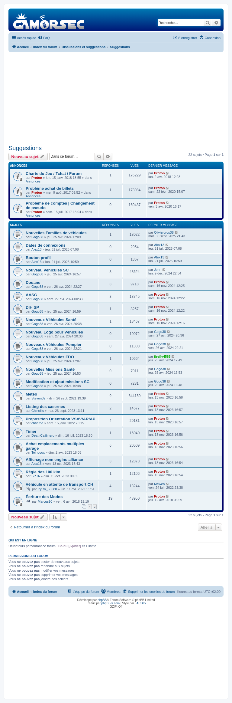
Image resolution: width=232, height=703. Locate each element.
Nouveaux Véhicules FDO (50, 357)
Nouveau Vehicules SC (47, 270)
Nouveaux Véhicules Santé (51, 319)
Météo (31, 394)
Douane (33, 282)
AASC (31, 295)
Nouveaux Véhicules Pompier (54, 344)
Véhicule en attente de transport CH (59, 484)
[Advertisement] (116, 97)
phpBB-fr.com (111, 603)
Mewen (159, 484)
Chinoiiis (37, 410)
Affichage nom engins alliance (54, 459)
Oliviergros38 (164, 232)
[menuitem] (44, 37)
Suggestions (25, 148)
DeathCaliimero (42, 435)
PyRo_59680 (47, 489)
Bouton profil (38, 257)
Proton (36, 177)
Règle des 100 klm (43, 472)
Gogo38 (37, 237)
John (157, 269)
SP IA (35, 476)
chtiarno (37, 423)
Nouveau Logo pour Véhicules (54, 332)
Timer (31, 431)
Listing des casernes (45, 406)
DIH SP (32, 307)
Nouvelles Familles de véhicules (56, 233)
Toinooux (38, 452)
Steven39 (38, 398)
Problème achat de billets (50, 188)
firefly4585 (162, 356)
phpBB (102, 600)
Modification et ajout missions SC (57, 381)
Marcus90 (45, 501)
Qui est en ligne (22, 540)
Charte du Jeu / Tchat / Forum (54, 173)
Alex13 (36, 249)
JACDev (140, 603)
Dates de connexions (46, 245)
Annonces (33, 181)
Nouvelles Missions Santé (50, 369)
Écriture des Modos (44, 496)
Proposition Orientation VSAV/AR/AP (60, 419)
